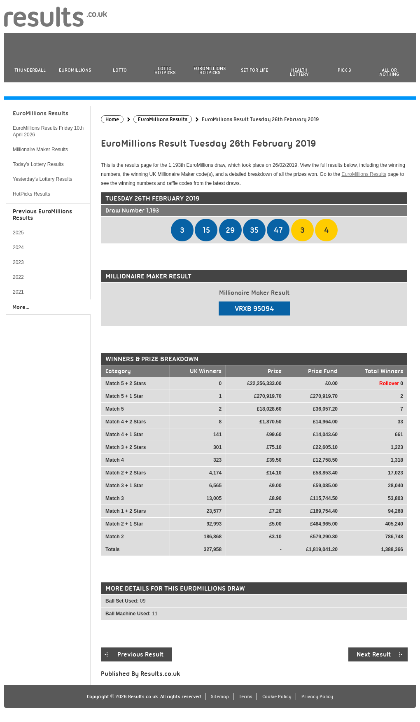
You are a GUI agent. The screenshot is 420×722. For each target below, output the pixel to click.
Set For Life (254, 70)
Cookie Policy (277, 696)
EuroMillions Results (363, 174)
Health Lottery (299, 72)
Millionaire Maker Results (40, 149)
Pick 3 (344, 70)
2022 (18, 277)
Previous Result (140, 654)
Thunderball (30, 70)
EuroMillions (75, 70)
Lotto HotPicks (164, 70)
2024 (18, 247)
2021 (18, 292)
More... (20, 307)
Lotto (120, 70)
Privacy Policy (317, 696)
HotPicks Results (31, 194)
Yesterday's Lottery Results (42, 179)
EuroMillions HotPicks (210, 70)
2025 (18, 233)
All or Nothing (389, 72)
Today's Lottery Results (38, 164)
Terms (245, 696)
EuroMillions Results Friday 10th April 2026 (48, 131)
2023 (18, 262)
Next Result (374, 654)
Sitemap (220, 696)
